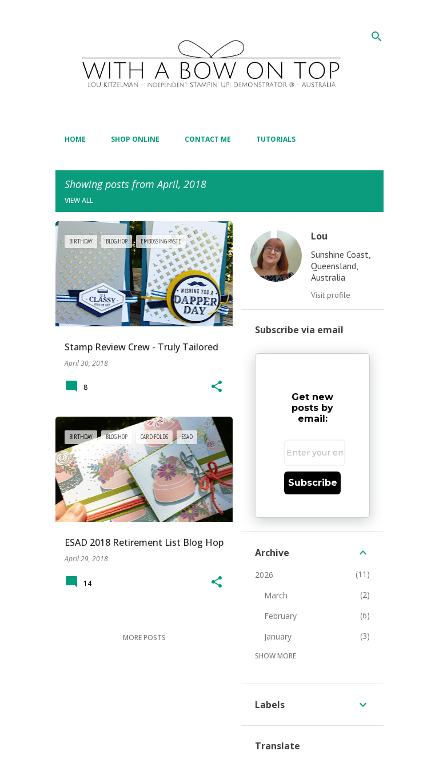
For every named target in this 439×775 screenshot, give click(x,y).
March (276, 595)
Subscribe (312, 482)
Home (75, 139)
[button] (217, 387)
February (280, 615)
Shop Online (135, 139)
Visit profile (330, 295)
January (278, 636)
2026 (264, 574)
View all (79, 200)
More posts (144, 637)
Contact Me (208, 139)
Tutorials (276, 139)
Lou (319, 236)
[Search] (377, 36)
